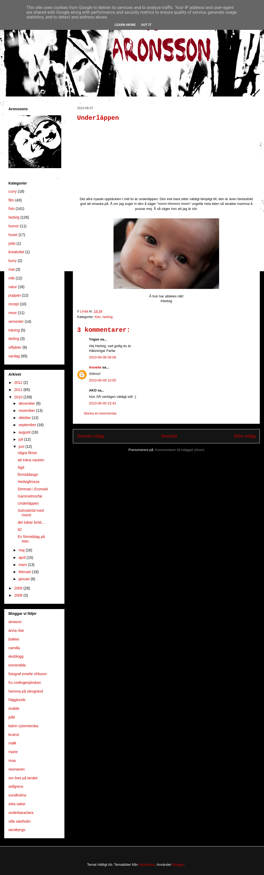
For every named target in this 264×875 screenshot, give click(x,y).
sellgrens (15, 786)
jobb (11, 243)
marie (13, 752)
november (27, 410)
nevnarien (16, 769)
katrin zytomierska (23, 726)
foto (98, 317)
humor (13, 226)
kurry (12, 261)
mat (11, 269)
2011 (18, 390)
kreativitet (16, 252)
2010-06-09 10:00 (102, 380)
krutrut (13, 735)
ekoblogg (15, 656)
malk (12, 743)
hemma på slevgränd (25, 691)
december (27, 403)
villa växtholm (19, 821)
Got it (146, 25)
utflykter (14, 347)
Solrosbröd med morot (31, 512)
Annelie (95, 367)
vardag (14, 356)
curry (12, 191)
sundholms (17, 795)
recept (13, 304)
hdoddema (147, 865)
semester (16, 321)
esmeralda (17, 665)
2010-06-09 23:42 (102, 403)
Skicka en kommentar (100, 413)
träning (14, 330)
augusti (24, 432)
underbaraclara (20, 812)
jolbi (11, 717)
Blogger (178, 865)
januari (24, 579)
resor (12, 313)
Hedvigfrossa (28, 482)
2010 (18, 397)
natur (12, 287)
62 (20, 529)
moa (12, 760)
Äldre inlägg (245, 436)
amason (15, 622)
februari (25, 572)
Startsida (169, 436)
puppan (14, 295)
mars (23, 565)
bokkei (13, 639)
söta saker (17, 804)
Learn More (125, 25)
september (27, 425)
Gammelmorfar (30, 496)
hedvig (107, 317)
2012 (18, 382)
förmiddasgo (28, 474)
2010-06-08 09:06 (102, 357)
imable (13, 708)
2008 (18, 595)
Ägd (21, 467)
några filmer (27, 453)
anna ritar (16, 630)
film (11, 200)
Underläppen (28, 503)
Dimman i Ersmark (33, 489)
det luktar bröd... (31, 522)
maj (21, 550)
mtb (11, 278)
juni (21, 446)
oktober (25, 418)
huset (12, 235)
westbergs (16, 830)
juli (21, 439)
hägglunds (17, 700)
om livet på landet (22, 778)
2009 (18, 588)
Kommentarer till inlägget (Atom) (179, 450)
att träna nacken (31, 460)
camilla (14, 648)
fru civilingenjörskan (24, 682)
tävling (13, 339)
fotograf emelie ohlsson (27, 674)
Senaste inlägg (90, 436)
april (22, 557)
